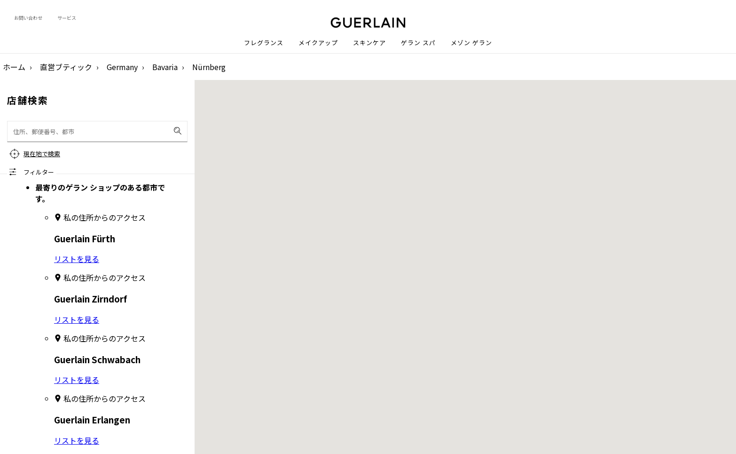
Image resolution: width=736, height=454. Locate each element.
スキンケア (369, 43)
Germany (122, 66)
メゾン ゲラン (471, 43)
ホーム (14, 66)
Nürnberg (209, 66)
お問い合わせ (28, 17)
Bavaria (165, 66)
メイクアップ (318, 43)
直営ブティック (66, 66)
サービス (66, 17)
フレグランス (263, 43)
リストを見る (76, 258)
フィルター (38, 171)
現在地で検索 (41, 153)
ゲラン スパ (418, 43)
